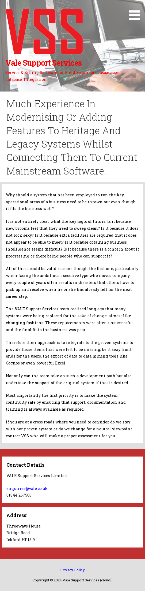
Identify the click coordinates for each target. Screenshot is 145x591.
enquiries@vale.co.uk (27, 488)
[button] (136, 11)
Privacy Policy (72, 570)
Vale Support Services (43, 63)
